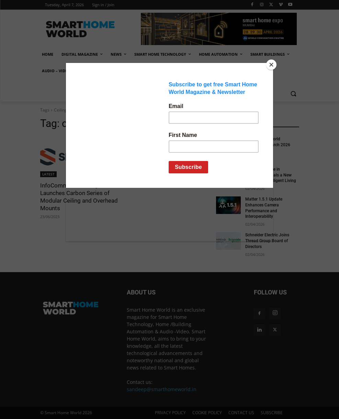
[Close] (271, 65)
